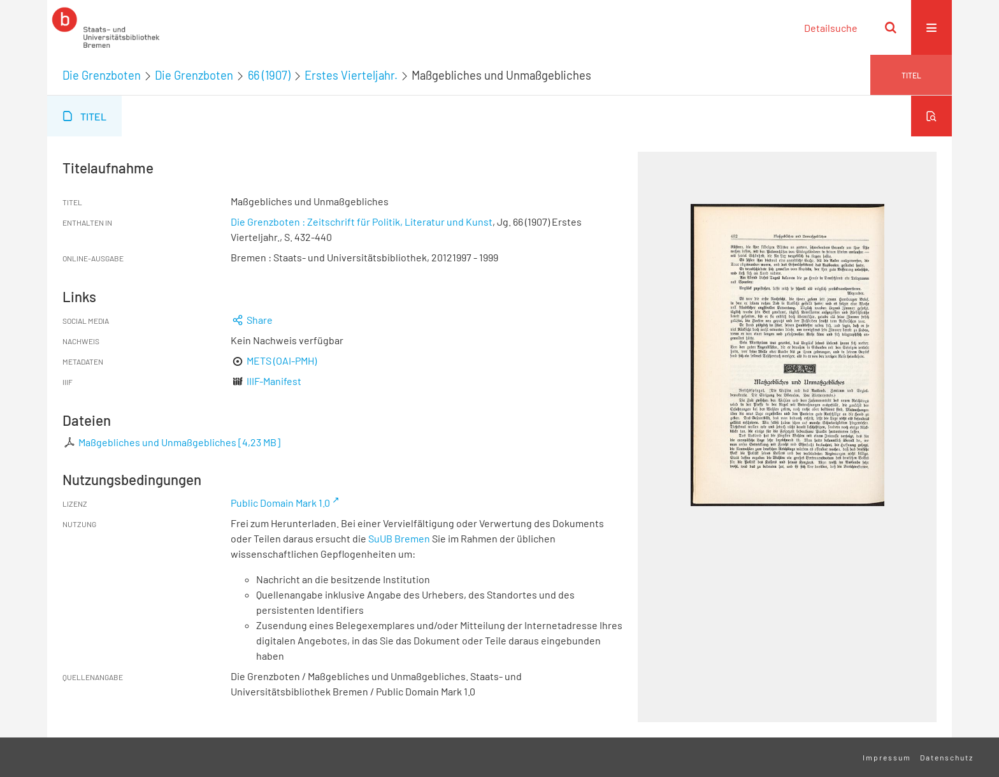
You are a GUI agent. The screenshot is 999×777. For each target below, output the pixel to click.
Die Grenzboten (101, 75)
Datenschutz (947, 757)
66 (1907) (269, 75)
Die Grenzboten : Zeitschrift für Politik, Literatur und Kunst (361, 221)
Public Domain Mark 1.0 (280, 503)
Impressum (887, 757)
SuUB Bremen (399, 538)
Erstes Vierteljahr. (351, 75)
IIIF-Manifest (274, 381)
